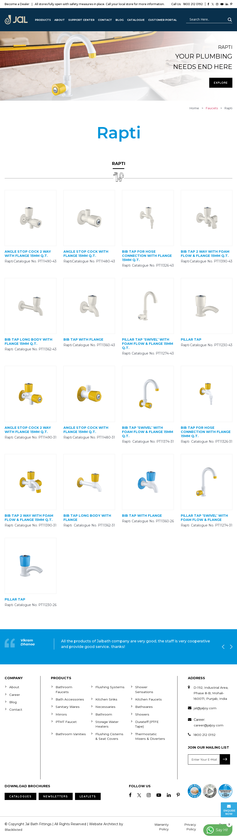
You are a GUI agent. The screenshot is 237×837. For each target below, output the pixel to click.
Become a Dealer (17, 4)
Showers (142, 714)
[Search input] (207, 19)
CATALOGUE (136, 20)
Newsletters (55, 796)
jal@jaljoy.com (205, 708)
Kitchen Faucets (148, 699)
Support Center (81, 20)
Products (43, 20)
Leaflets (88, 796)
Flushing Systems (109, 687)
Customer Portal (162, 20)
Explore (221, 82)
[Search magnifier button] (229, 19)
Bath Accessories (69, 699)
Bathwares (144, 706)
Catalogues (20, 796)
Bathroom (103, 714)
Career (14, 694)
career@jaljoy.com (208, 725)
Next (230, 646)
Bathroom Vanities (71, 733)
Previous (224, 646)
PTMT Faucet (66, 721)
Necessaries (105, 706)
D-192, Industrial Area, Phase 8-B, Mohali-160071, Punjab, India (210, 693)
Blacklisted (13, 830)
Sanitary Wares (68, 706)
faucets (212, 108)
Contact (105, 20)
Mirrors (61, 714)
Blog (119, 20)
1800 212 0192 (187, 4)
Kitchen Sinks (106, 699)
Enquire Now (229, 809)
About (59, 20)
